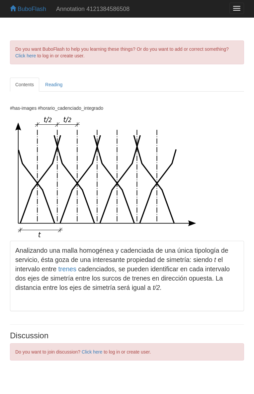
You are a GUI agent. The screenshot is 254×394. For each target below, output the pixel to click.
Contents (24, 84)
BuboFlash (28, 9)
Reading (53, 84)
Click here (25, 55)
